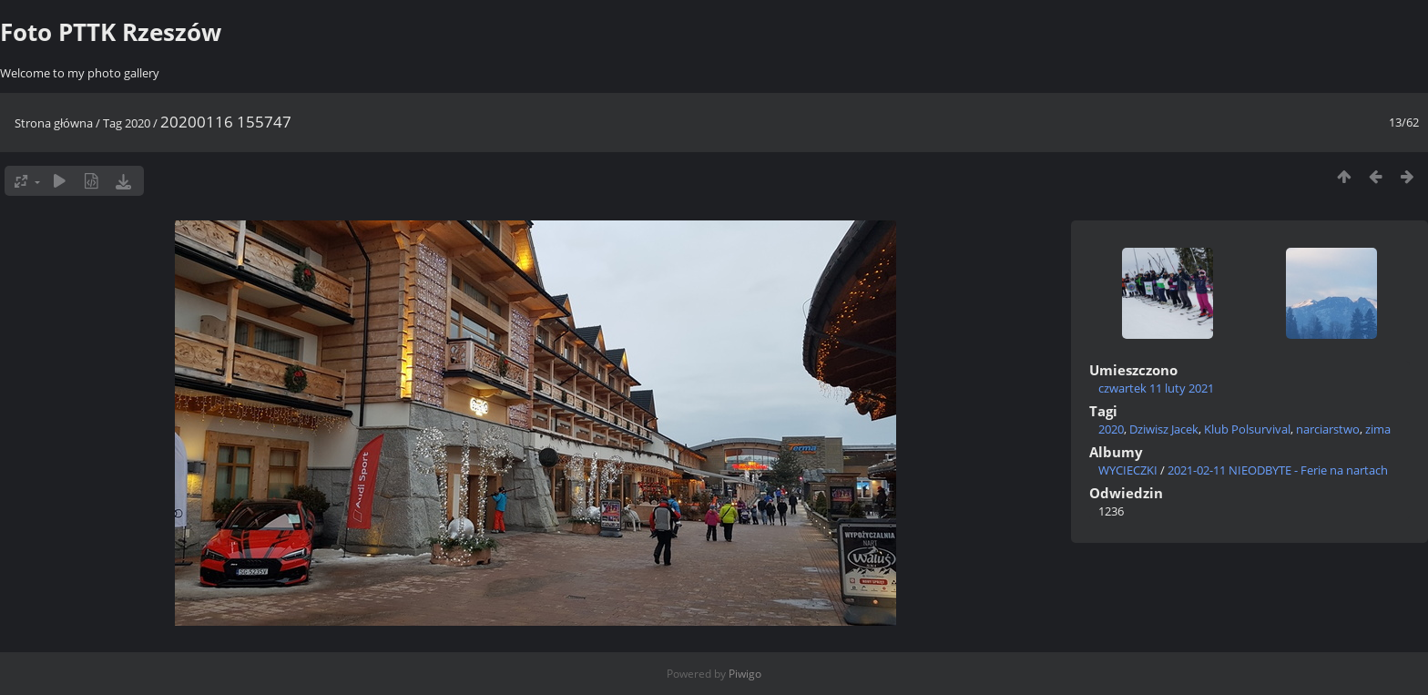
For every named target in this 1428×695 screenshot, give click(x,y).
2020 (137, 123)
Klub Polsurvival (1247, 429)
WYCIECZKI (1128, 470)
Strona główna (54, 123)
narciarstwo (1328, 429)
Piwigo (745, 673)
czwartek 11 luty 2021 (1156, 388)
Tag (112, 123)
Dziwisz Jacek (1163, 429)
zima (1378, 429)
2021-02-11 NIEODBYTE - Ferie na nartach (1278, 470)
